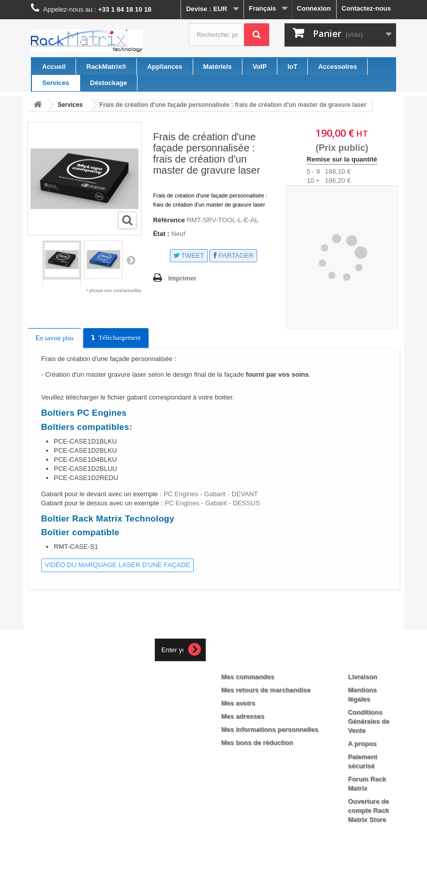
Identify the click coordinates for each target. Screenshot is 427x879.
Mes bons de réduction (257, 742)
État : (161, 233)
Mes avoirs (238, 703)
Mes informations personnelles (269, 729)
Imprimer (182, 278)
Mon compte (250, 660)
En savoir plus (54, 338)
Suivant (131, 260)
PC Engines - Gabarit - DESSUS (211, 503)
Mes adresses (242, 716)
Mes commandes (247, 677)
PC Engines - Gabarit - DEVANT (210, 494)
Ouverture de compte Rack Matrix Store (368, 810)
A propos (362, 743)
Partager (233, 255)
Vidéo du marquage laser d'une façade (117, 565)
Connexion (314, 8)
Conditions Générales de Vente (368, 721)
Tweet (188, 255)
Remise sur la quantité (342, 159)
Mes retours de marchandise (265, 690)
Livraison (362, 677)
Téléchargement (119, 337)
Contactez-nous (367, 8)
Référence (169, 220)
